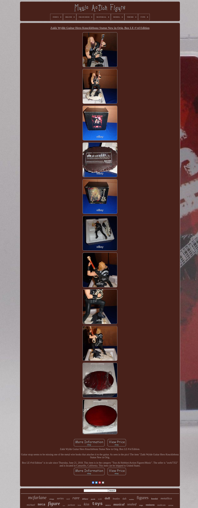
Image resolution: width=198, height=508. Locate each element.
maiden (131, 499)
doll (107, 498)
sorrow (170, 505)
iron (79, 505)
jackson (71, 505)
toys (97, 503)
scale (100, 499)
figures (142, 497)
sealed (131, 504)
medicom (161, 505)
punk (93, 499)
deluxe (85, 499)
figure (54, 503)
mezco (108, 505)
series (60, 498)
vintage (51, 499)
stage (141, 505)
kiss (86, 504)
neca (41, 504)
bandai (154, 498)
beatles (116, 498)
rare (75, 497)
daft (124, 498)
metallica (166, 498)
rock (68, 499)
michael (31, 504)
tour (64, 505)
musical (119, 504)
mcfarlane (37, 497)
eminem (150, 504)
